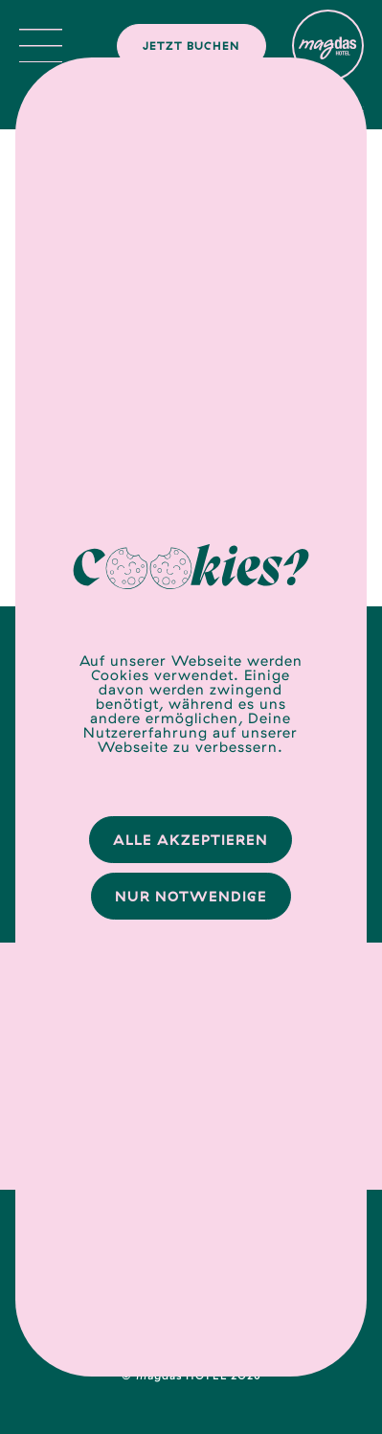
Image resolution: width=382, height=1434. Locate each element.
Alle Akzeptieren (190, 840)
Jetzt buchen (191, 45)
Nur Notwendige (191, 896)
